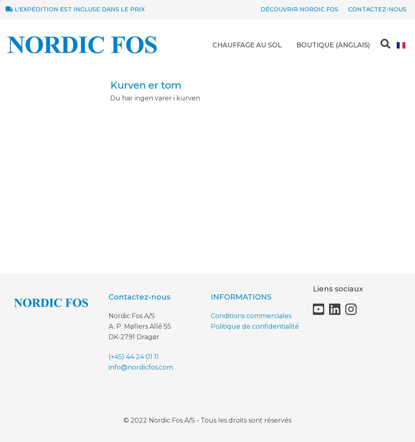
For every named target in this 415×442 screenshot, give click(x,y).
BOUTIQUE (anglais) (333, 45)
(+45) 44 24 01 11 (134, 357)
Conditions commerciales (251, 316)
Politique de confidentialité (255, 326)
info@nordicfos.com (141, 367)
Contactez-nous (377, 9)
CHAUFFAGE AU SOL (247, 45)
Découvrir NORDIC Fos (299, 9)
